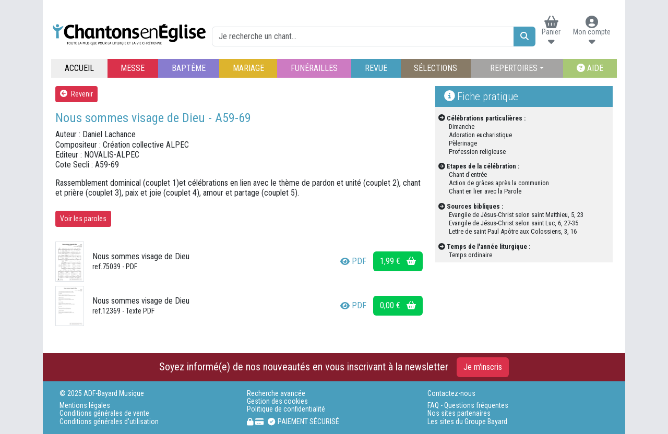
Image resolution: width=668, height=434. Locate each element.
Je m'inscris (482, 367)
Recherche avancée (276, 393)
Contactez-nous (451, 393)
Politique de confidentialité (286, 409)
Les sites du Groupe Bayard (467, 422)
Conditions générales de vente (104, 413)
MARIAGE (248, 68)
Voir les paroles (83, 218)
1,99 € (398, 261)
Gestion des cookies (277, 401)
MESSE (133, 68)
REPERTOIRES (514, 68)
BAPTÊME (189, 68)
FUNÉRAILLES (314, 68)
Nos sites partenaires (459, 413)
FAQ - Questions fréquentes (467, 405)
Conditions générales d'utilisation (109, 422)
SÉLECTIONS (435, 68)
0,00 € (398, 305)
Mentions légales (84, 405)
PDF (353, 261)
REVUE (376, 68)
